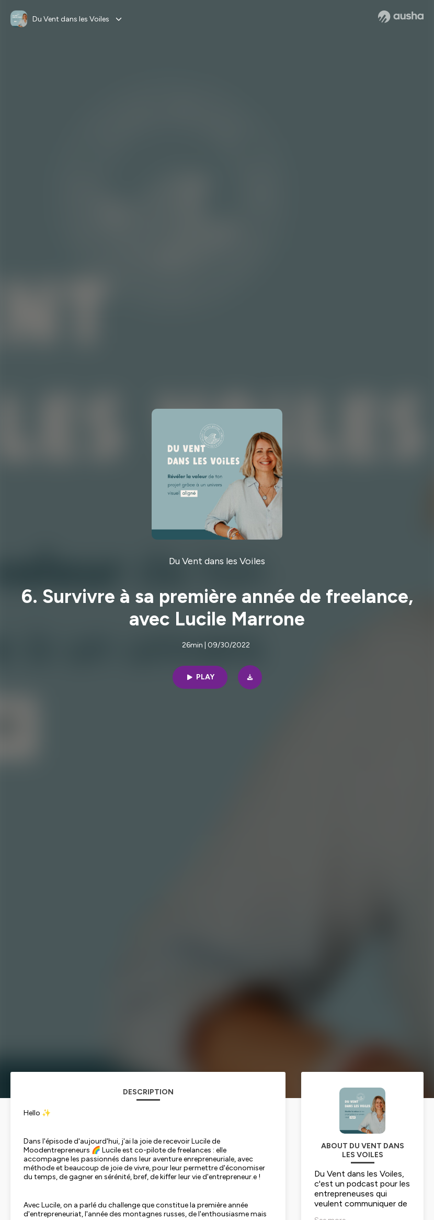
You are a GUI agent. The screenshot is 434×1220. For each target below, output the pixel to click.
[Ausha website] (401, 16)
